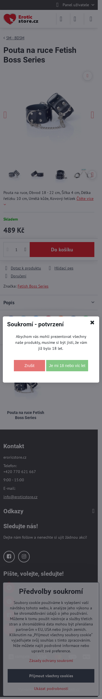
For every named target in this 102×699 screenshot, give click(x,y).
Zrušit (29, 365)
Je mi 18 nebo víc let (67, 365)
